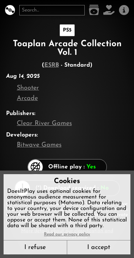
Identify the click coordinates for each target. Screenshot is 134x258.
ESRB (51, 65)
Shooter (28, 88)
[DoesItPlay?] (10, 10)
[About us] (124, 10)
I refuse (35, 247)
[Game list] (94, 10)
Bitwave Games (39, 145)
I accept (98, 247)
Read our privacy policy (67, 234)
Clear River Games (44, 123)
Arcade (27, 98)
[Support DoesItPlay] (109, 10)
